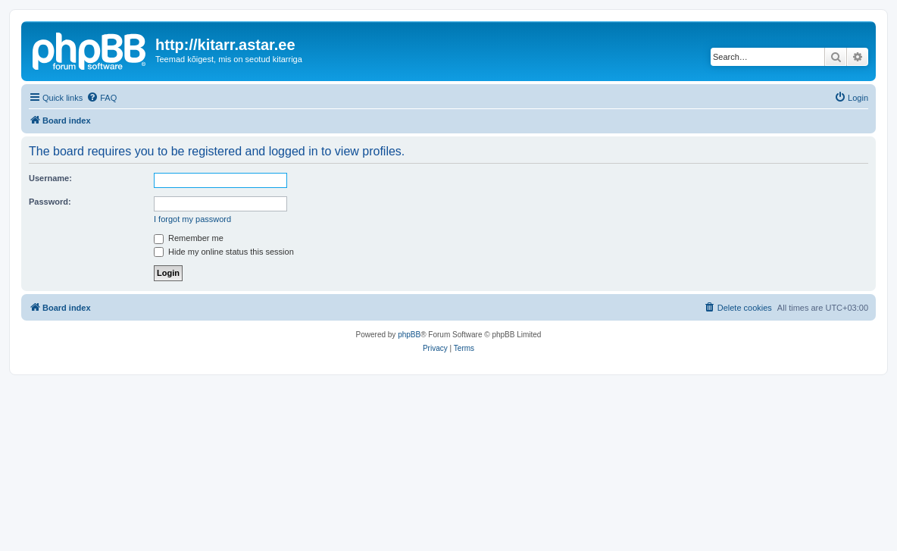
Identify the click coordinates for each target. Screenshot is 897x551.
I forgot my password (192, 219)
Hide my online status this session (224, 251)
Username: (50, 178)
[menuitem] (101, 98)
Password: (50, 201)
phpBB (409, 334)
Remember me (188, 238)
